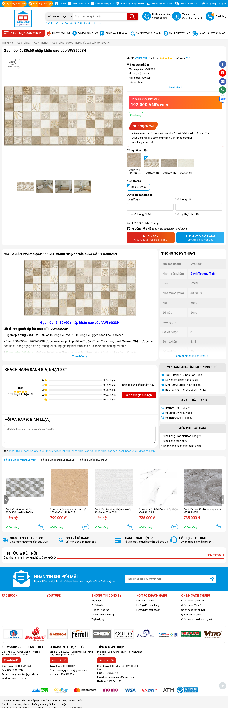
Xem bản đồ (11, 660)
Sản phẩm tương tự (19, 460)
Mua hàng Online (145, 600)
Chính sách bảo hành (192, 600)
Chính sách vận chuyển (193, 609)
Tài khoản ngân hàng (103, 614)
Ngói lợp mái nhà (54, 23)
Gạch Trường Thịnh (203, 273)
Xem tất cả (215, 555)
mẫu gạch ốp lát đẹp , (59, 450)
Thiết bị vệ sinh (85, 23)
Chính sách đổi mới (191, 605)
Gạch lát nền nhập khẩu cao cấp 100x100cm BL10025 (68, 511)
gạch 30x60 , (16, 450)
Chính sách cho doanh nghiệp (197, 619)
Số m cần (133, 199)
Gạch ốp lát (70, 23)
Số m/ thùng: (139, 214)
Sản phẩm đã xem (93, 460)
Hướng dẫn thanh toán (148, 609)
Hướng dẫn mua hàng (148, 605)
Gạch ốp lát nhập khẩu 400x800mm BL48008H (19, 511)
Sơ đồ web (97, 605)
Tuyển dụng (98, 619)
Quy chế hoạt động (191, 614)
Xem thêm (175, 87)
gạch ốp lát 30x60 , (35, 450)
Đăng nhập (211, 4)
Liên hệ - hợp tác (100, 609)
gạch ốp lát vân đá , (83, 450)
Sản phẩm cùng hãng (57, 460)
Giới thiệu (96, 600)
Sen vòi (97, 23)
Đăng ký (222, 4)
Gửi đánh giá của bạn (139, 395)
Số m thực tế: (187, 214)
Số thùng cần (183, 199)
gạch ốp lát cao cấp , (107, 450)
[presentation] (6, 499)
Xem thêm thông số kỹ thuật (192, 355)
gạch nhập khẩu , (129, 450)
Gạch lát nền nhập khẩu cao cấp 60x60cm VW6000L (113, 511)
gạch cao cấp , (147, 450)
